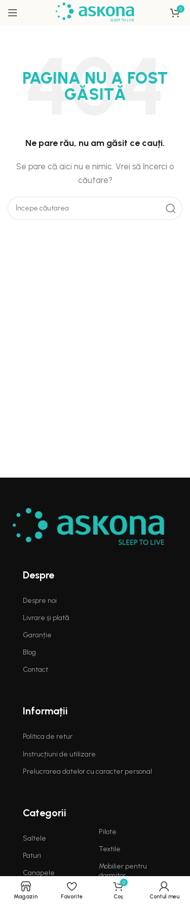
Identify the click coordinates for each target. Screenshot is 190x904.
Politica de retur (47, 736)
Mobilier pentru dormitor (123, 871)
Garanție (37, 635)
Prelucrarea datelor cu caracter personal (87, 771)
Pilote (108, 831)
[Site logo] (95, 12)
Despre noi (40, 600)
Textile (110, 849)
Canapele (39, 873)
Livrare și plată (46, 617)
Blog (29, 652)
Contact (35, 669)
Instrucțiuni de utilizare (59, 754)
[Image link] (89, 526)
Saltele (34, 838)
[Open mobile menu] (13, 13)
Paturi (32, 855)
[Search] (95, 208)
